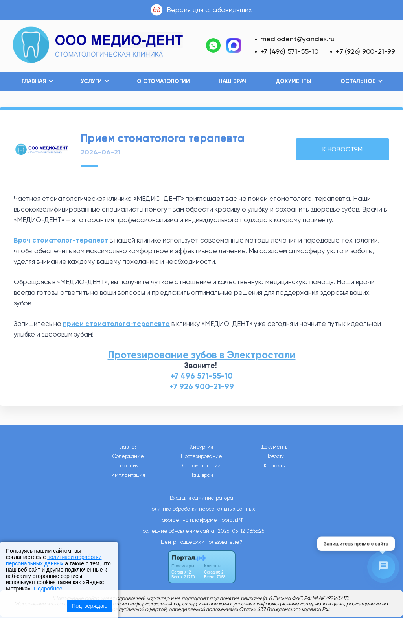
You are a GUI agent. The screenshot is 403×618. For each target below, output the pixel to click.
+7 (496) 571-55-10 (289, 51)
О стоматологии (163, 81)
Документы (293, 81)
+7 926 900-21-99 (201, 386)
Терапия (128, 466)
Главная (128, 447)
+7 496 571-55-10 (202, 376)
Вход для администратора (201, 498)
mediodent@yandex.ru (297, 39)
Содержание (128, 456)
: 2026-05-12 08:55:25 (239, 531)
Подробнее (48, 588)
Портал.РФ (230, 520)
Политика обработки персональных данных (201, 509)
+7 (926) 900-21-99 (365, 51)
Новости (275, 456)
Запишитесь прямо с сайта (356, 544)
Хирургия (201, 447)
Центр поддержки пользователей (202, 542)
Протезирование (201, 456)
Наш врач (233, 81)
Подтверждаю (89, 606)
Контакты (275, 466)
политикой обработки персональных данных (53, 560)
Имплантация (128, 475)
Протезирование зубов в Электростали (202, 355)
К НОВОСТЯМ (342, 149)
